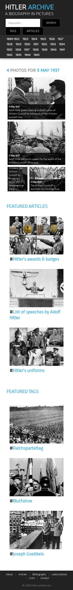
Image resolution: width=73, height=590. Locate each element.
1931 (35, 44)
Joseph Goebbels (27, 554)
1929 (18, 44)
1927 (60, 39)
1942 (9, 55)
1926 (52, 39)
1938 (36, 50)
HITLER (29, 7)
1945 (37, 55)
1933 (53, 44)
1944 (28, 55)
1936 (18, 50)
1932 (44, 44)
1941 (62, 50)
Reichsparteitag (26, 448)
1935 (9, 50)
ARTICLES (32, 31)
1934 (62, 44)
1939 (44, 50)
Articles (22, 574)
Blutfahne (21, 501)
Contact (44, 578)
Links (32, 578)
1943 (18, 55)
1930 (27, 44)
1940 (53, 50)
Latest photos (59, 574)
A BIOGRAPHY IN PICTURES (29, 13)
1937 (27, 50)
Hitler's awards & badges (34, 259)
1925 (43, 39)
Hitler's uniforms (27, 371)
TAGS (13, 31)
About (9, 574)
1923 (25, 39)
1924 (34, 39)
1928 (9, 44)
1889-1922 (13, 39)
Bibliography (39, 574)
